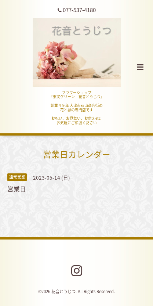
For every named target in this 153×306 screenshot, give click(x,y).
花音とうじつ (63, 291)
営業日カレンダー (76, 154)
